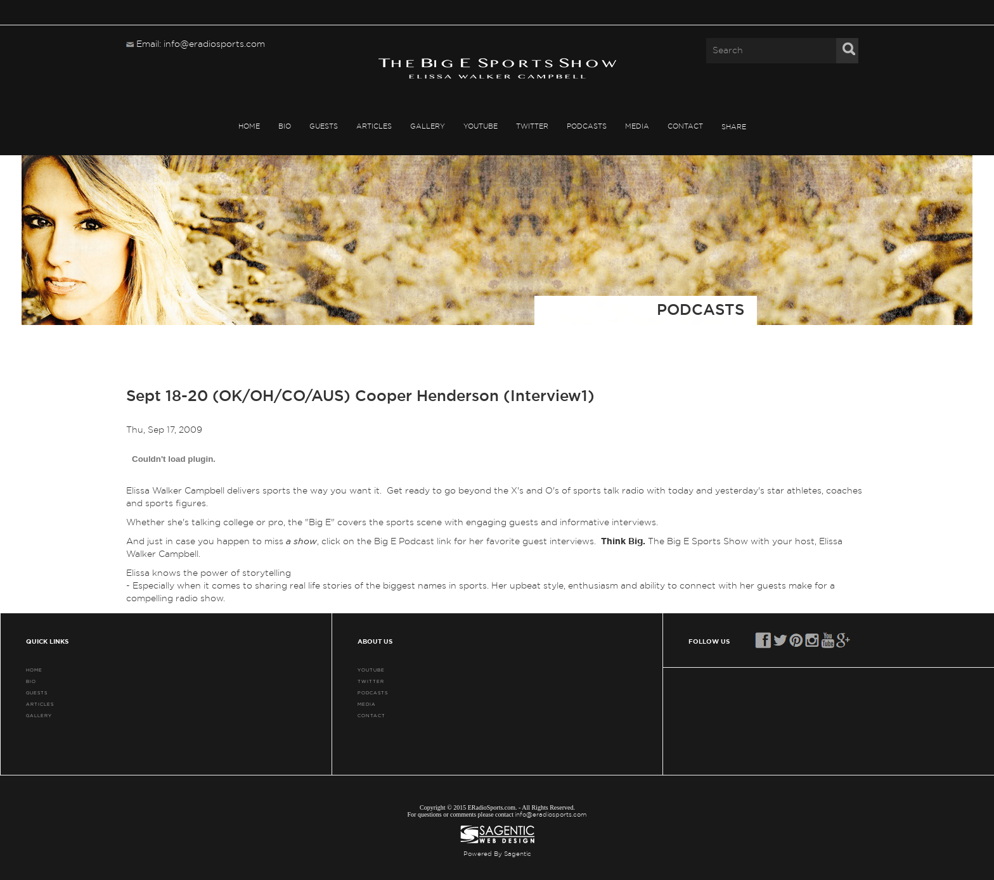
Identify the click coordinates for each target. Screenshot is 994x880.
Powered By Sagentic (497, 854)
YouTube (480, 126)
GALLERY (427, 126)
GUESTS (323, 126)
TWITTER (532, 126)
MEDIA (637, 126)
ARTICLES (374, 126)
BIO (284, 126)
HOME (249, 126)
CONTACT (685, 126)
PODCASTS (587, 126)
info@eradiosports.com (551, 815)
